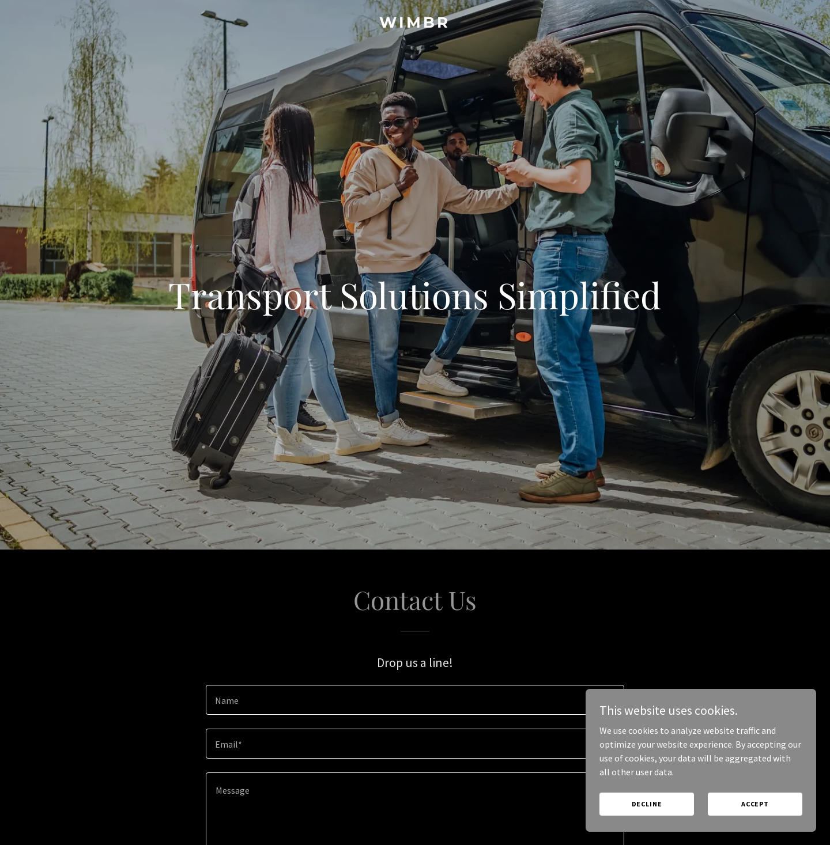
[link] (414, 24)
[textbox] (415, 700)
